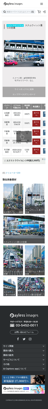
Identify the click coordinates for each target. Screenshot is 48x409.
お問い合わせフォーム (24, 332)
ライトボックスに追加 (24, 89)
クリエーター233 (13, 173)
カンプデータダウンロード (24, 94)
